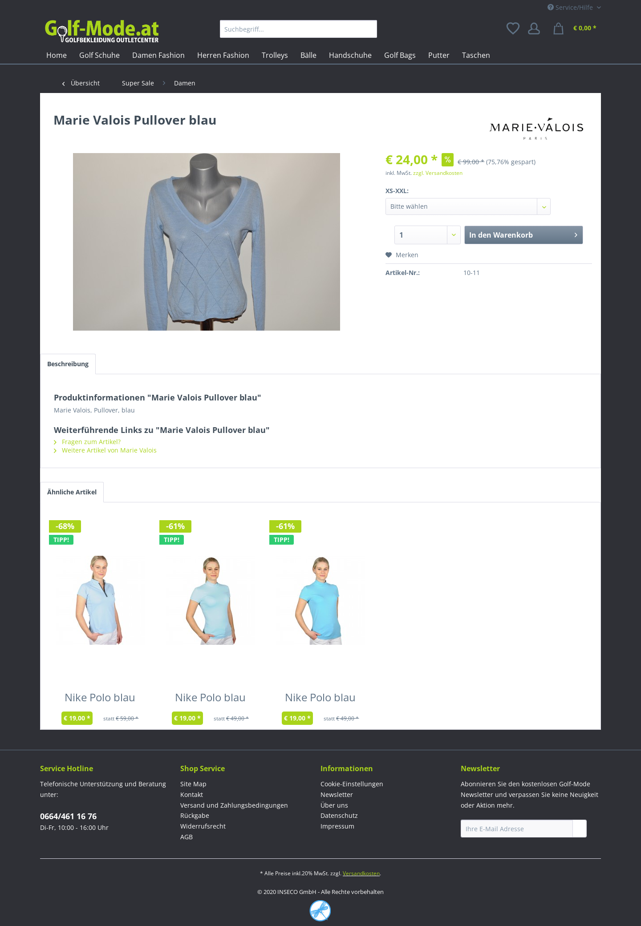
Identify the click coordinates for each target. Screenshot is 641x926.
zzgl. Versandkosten (437, 173)
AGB (186, 837)
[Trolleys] (275, 55)
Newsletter (336, 794)
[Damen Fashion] (158, 55)
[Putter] (439, 55)
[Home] (56, 55)
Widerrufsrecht (203, 826)
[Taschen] (476, 55)
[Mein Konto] (537, 29)
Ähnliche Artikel (72, 492)
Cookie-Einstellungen (351, 784)
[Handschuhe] (350, 55)
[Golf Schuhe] (99, 55)
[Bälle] (308, 55)
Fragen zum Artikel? (87, 441)
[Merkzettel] (514, 29)
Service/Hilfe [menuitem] (571, 7)
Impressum (337, 826)
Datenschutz (339, 815)
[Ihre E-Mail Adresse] (517, 828)
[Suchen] (368, 29)
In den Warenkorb (523, 234)
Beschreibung (68, 364)
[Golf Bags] (400, 55)
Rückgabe (194, 815)
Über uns (334, 805)
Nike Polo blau (100, 699)
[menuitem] (298, 29)
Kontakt (191, 794)
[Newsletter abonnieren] (579, 828)
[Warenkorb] (576, 29)
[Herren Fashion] (223, 55)
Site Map (193, 784)
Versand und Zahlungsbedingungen (234, 805)
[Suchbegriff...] (298, 29)
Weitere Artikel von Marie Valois (105, 450)
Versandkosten (361, 873)
